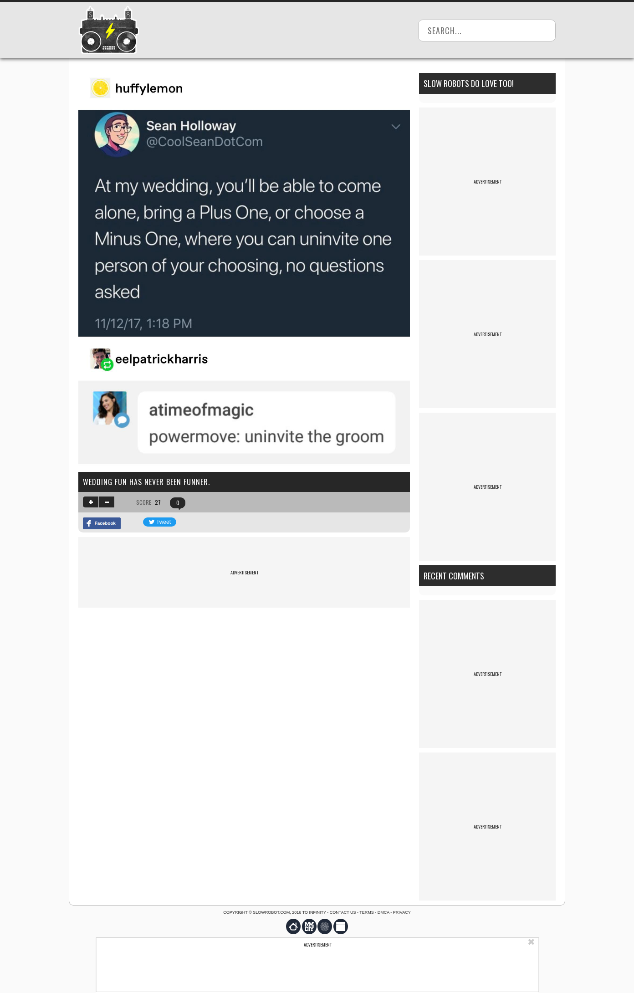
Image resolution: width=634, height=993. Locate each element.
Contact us (343, 912)
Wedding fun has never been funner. (146, 481)
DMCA (383, 912)
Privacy (402, 912)
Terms (366, 912)
